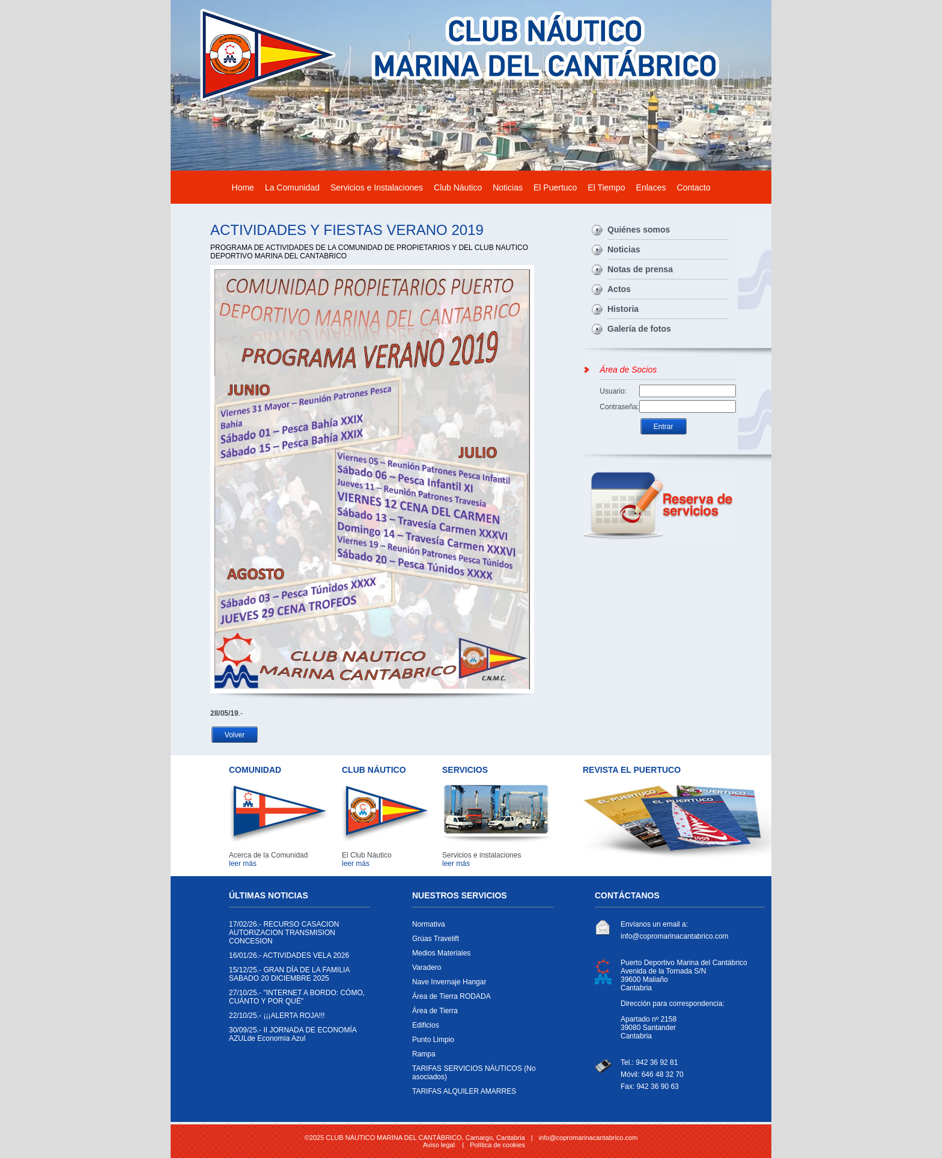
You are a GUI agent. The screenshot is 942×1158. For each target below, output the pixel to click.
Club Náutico (458, 187)
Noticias (508, 187)
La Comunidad (292, 187)
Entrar (663, 426)
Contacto (693, 187)
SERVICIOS (465, 770)
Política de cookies (497, 1144)
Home (243, 187)
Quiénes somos (638, 229)
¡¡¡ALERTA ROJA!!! (296, 1018)
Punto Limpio (479, 1042)
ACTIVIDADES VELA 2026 (296, 958)
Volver (235, 735)
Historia (623, 309)
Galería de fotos (639, 329)
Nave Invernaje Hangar (479, 985)
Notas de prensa (640, 269)
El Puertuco (555, 187)
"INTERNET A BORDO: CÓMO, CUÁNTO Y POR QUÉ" (297, 1000)
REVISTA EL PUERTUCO (632, 770)
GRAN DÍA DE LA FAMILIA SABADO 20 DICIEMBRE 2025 (296, 977)
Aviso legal (439, 1144)
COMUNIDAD (255, 770)
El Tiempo (606, 187)
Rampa (479, 1057)
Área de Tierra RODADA (479, 999)
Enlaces (651, 187)
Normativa (479, 927)
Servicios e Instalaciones (376, 187)
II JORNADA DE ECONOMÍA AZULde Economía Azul (296, 1037)
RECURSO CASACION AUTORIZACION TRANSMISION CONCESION (296, 935)
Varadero (479, 970)
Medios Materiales (479, 956)
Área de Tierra (479, 1014)
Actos (619, 289)
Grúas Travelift (479, 941)
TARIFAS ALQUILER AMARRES (479, 1094)
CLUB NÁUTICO (374, 770)
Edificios (479, 1028)
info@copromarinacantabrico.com (675, 936)
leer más (243, 863)
